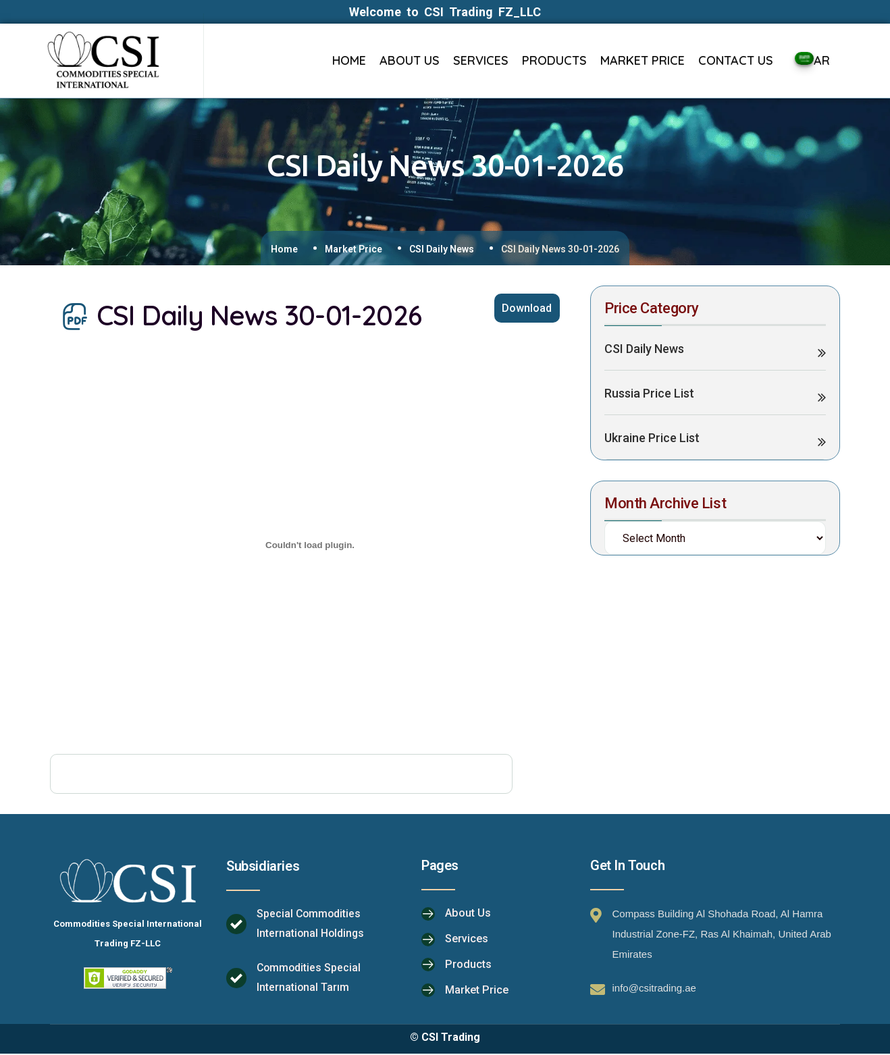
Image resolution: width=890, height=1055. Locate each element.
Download (525, 309)
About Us (467, 914)
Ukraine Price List (652, 439)
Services (466, 940)
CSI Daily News (441, 249)
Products (467, 965)
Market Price (353, 249)
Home (284, 249)
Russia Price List (649, 394)
